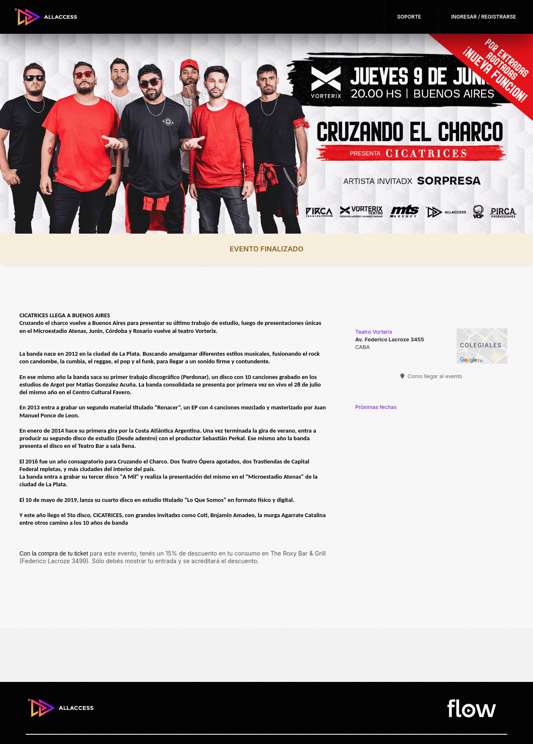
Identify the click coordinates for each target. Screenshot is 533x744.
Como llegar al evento (431, 376)
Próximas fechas (376, 407)
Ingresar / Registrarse (483, 17)
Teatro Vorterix (373, 332)
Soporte (409, 17)
